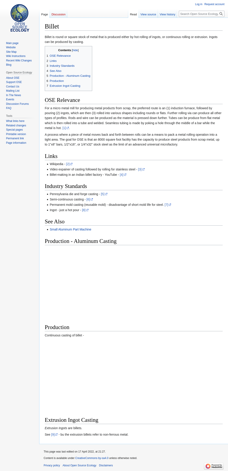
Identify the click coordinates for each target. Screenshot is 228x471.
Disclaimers (106, 465)
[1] (64, 128)
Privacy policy (52, 465)
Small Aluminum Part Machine (70, 229)
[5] (102, 194)
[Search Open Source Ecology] (201, 14)
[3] (140, 169)
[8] (84, 210)
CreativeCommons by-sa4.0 (91, 458)
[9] (53, 434)
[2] (68, 164)
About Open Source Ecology (79, 465)
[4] (121, 174)
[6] (88, 199)
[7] (166, 204)
